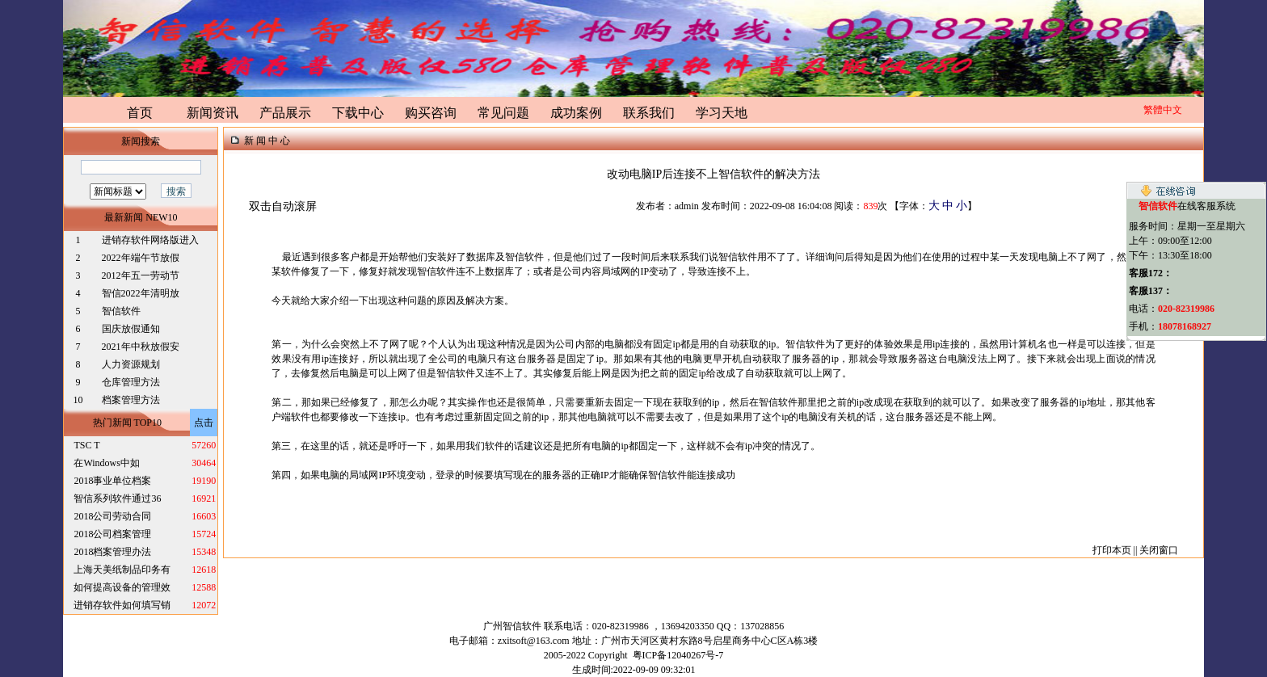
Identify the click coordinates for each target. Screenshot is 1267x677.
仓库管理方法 (131, 382)
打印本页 (1111, 550)
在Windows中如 (107, 463)
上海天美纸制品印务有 (122, 569)
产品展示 (285, 113)
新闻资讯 (212, 113)
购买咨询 (431, 113)
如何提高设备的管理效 (122, 587)
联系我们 (649, 113)
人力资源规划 (131, 364)
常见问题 (503, 113)
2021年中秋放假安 (140, 346)
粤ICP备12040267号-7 (678, 655)
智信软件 (122, 311)
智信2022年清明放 (140, 293)
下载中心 (358, 113)
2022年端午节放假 (140, 257)
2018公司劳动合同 (112, 516)
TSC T (86, 445)
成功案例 (576, 113)
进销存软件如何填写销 (122, 605)
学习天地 (721, 113)
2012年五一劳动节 (140, 275)
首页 (140, 113)
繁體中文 (1162, 110)
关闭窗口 (1158, 550)
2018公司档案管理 (112, 534)
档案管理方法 (131, 400)
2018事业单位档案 (112, 480)
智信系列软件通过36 (117, 498)
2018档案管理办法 (112, 551)
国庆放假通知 (131, 328)
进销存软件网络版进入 (150, 240)
